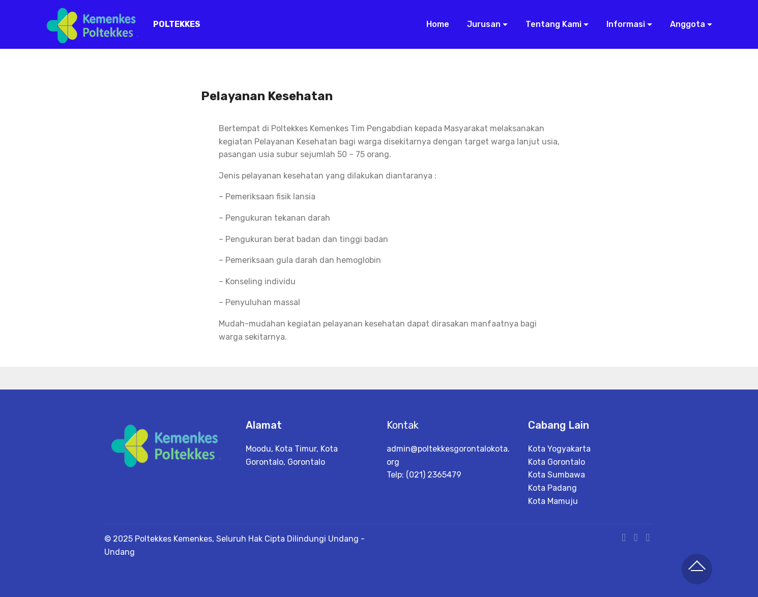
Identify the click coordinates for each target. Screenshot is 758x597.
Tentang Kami (552, 24)
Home (436, 24)
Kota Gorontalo (556, 462)
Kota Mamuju (553, 501)
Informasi (624, 24)
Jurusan (483, 24)
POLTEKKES (176, 24)
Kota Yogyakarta (559, 449)
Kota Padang (552, 488)
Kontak (403, 425)
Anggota (686, 24)
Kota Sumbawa (556, 475)
